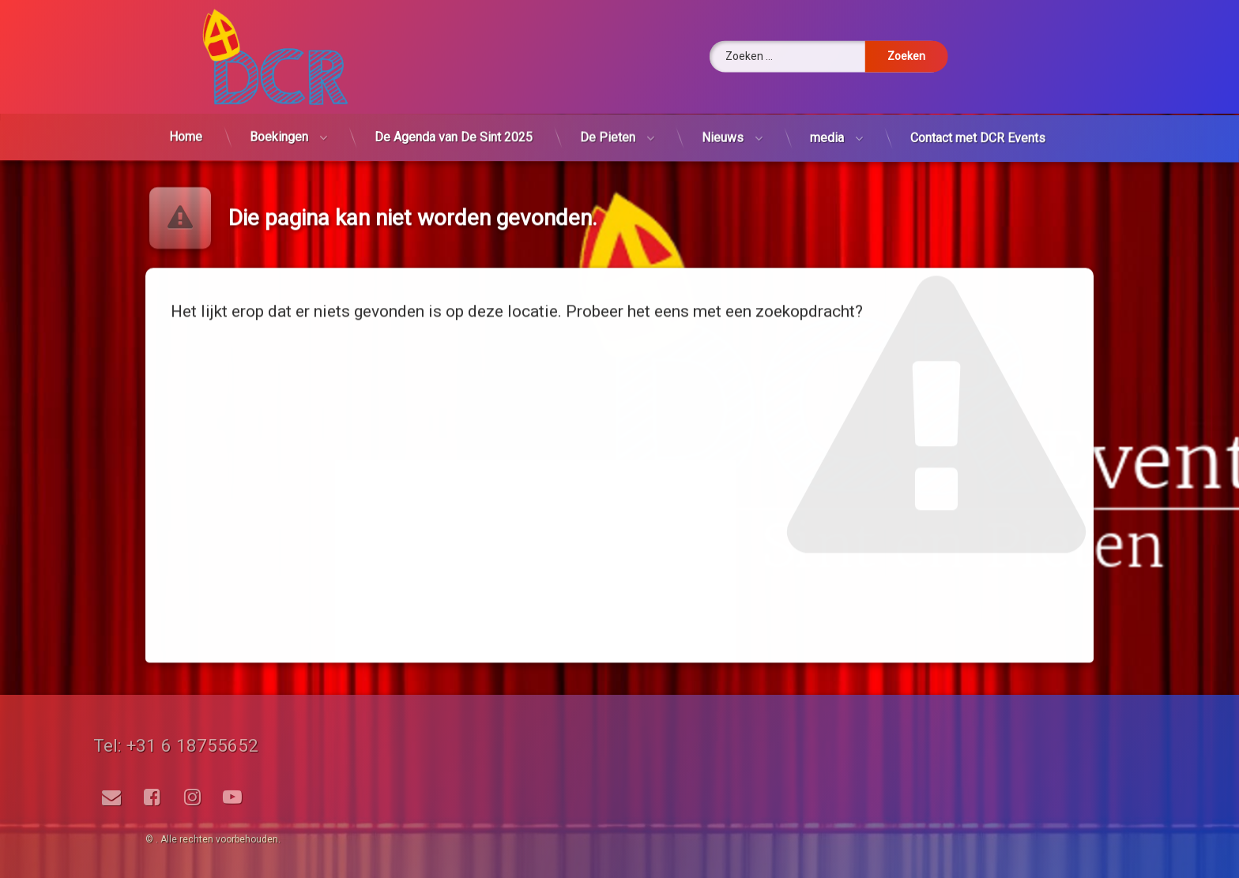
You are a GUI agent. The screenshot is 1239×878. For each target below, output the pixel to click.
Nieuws (723, 135)
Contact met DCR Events (977, 146)
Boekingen (279, 117)
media (826, 140)
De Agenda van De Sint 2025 (454, 124)
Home (186, 114)
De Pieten (608, 131)
